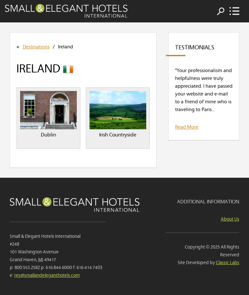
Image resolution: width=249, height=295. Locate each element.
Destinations (36, 46)
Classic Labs (227, 262)
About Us (230, 218)
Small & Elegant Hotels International (66, 11)
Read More (186, 126)
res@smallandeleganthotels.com (47, 274)
